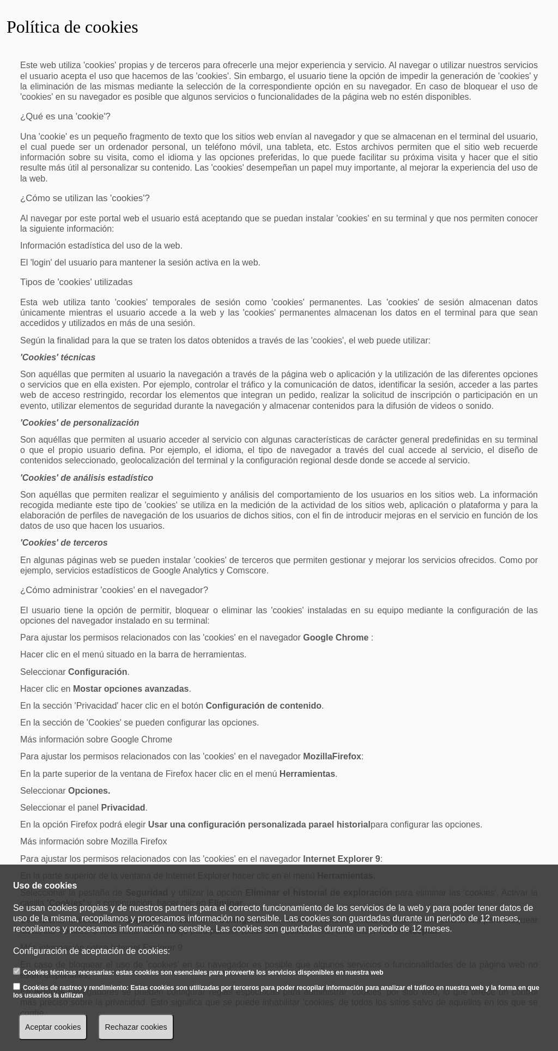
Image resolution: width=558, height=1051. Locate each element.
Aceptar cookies (53, 1027)
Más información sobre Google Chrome (96, 739)
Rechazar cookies (136, 1027)
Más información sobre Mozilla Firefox (93, 841)
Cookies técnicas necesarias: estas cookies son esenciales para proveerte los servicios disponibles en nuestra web (203, 972)
